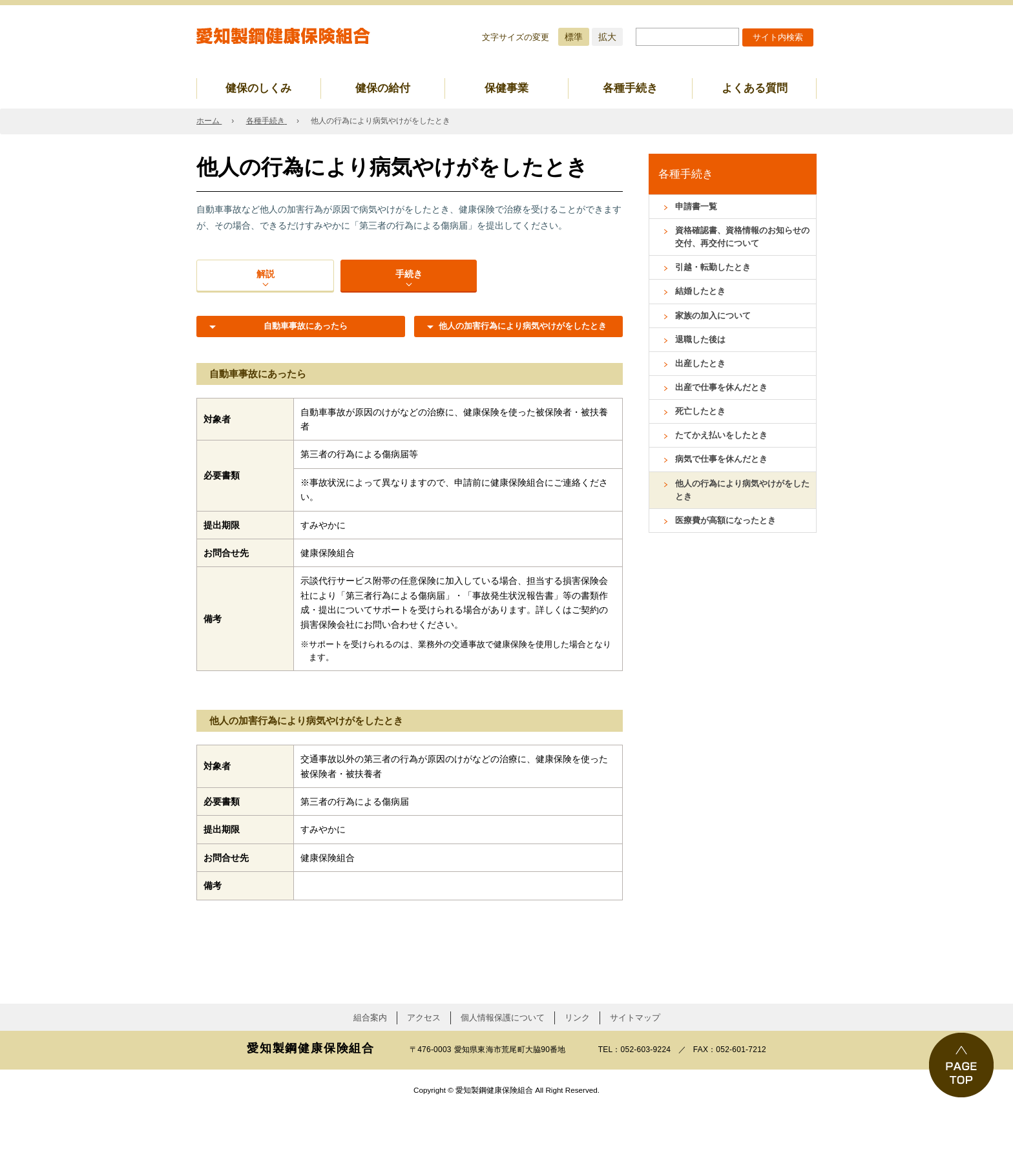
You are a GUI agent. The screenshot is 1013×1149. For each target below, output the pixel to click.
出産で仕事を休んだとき (725, 400)
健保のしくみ (258, 88)
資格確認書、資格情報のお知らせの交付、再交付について (743, 239)
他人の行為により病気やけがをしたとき (743, 509)
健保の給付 (382, 88)
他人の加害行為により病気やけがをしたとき (518, 360)
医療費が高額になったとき (729, 541)
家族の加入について (716, 323)
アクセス (424, 1057)
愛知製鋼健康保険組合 (283, 36)
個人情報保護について (503, 1057)
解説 (265, 288)
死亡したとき (702, 425)
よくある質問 (755, 88)
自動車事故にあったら (301, 354)
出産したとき (702, 374)
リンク (577, 1057)
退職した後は (702, 349)
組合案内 (370, 1057)
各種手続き (630, 88)
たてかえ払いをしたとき (725, 451)
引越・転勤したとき (716, 272)
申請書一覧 (697, 207)
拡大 (607, 37)
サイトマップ (635, 1057)
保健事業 (506, 88)
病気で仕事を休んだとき (725, 476)
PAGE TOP (961, 1065)
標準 (574, 37)
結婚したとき (702, 298)
